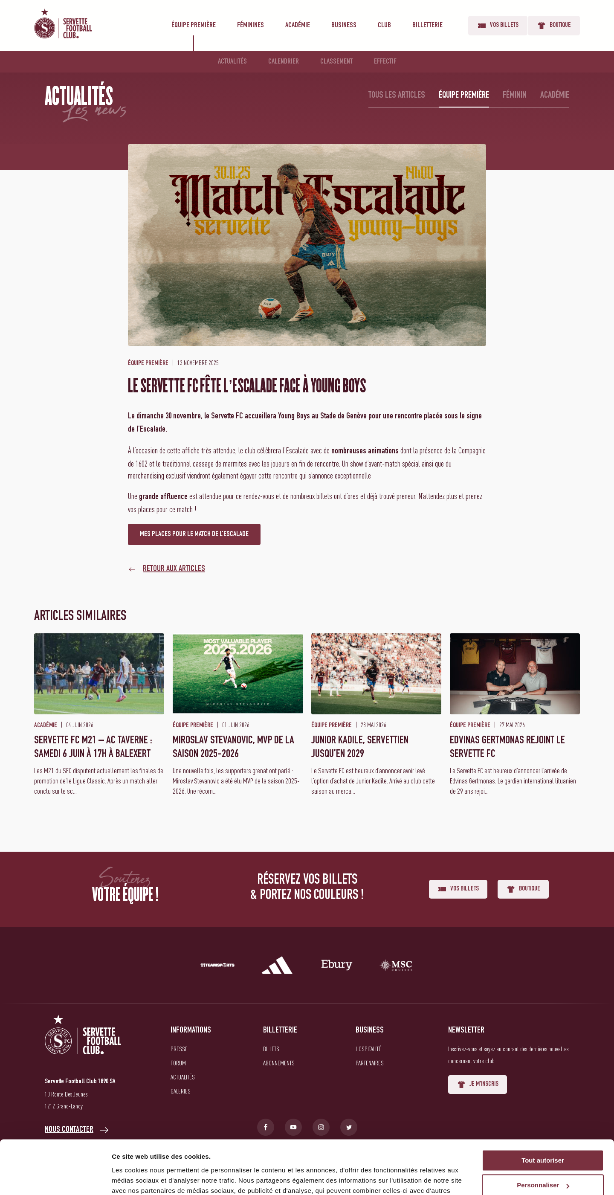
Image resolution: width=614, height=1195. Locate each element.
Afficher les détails (140, 1178)
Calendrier (283, 62)
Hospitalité (368, 1049)
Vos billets (497, 25)
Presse (179, 1049)
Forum (178, 1063)
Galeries (181, 1091)
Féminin (515, 95)
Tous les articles (396, 95)
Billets (271, 1049)
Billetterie (427, 25)
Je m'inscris (477, 1084)
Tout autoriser (542, 1114)
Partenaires (370, 1063)
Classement (336, 62)
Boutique (554, 25)
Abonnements (279, 1063)
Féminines (250, 25)
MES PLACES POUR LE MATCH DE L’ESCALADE (194, 534)
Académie (297, 25)
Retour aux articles (174, 569)
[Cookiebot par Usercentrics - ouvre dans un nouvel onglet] (55, 1178)
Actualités (232, 62)
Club (384, 25)
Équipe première (193, 25)
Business (343, 25)
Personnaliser (543, 1139)
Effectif (385, 62)
